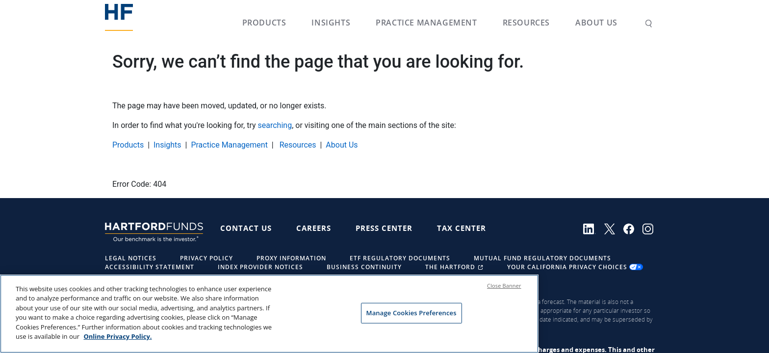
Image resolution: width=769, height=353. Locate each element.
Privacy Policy (206, 258)
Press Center (384, 228)
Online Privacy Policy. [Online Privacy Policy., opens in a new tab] (117, 345)
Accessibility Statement (149, 267)
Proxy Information (291, 258)
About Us (596, 22)
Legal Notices (130, 258)
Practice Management (426, 22)
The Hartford (455, 267)
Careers (313, 228)
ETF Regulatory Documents (400, 258)
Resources (526, 22)
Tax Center (461, 228)
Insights (330, 22)
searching (275, 125)
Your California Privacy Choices (575, 267)
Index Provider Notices (260, 267)
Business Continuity (364, 267)
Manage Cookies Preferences (411, 321)
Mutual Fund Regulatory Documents (542, 258)
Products (264, 22)
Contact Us (246, 228)
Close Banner (504, 294)
